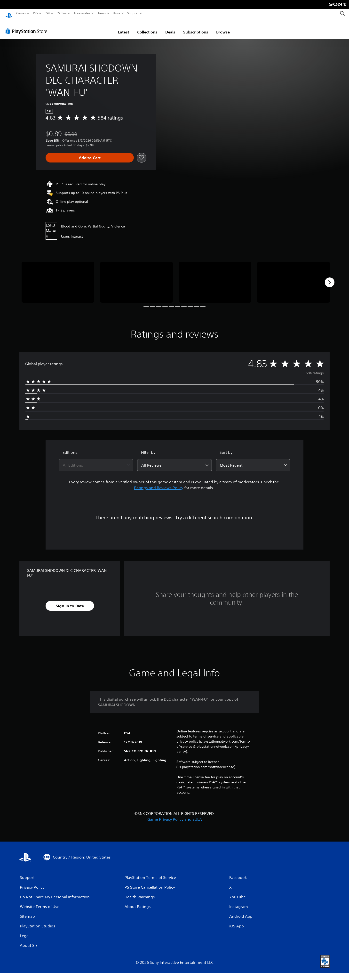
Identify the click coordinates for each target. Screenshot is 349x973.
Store (116, 13)
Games (21, 13)
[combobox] (96, 460)
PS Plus (61, 13)
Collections (147, 27)
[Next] (329, 278)
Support (133, 13)
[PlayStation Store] (28, 26)
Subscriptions (195, 27)
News (102, 13)
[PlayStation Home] (9, 13)
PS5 (35, 13)
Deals (170, 27)
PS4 (47, 13)
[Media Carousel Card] (58, 277)
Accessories (82, 13)
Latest (123, 27)
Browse (223, 27)
